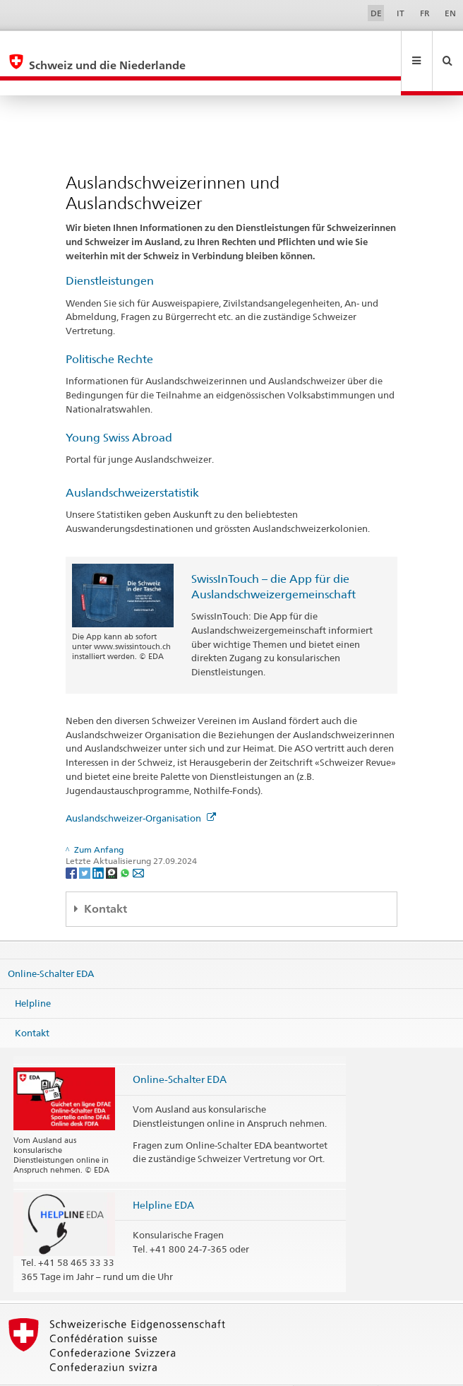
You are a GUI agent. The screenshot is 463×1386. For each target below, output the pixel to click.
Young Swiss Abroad (119, 407)
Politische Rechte (109, 329)
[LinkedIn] (99, 841)
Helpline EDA (163, 1174)
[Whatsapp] (126, 841)
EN (450, 13)
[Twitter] (85, 841)
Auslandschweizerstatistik (132, 462)
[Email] (138, 841)
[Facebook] (72, 841)
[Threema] (112, 841)
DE (376, 13)
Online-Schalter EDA (51, 943)
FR (425, 13)
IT (400, 13)
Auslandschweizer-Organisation (141, 787)
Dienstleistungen (110, 250)
